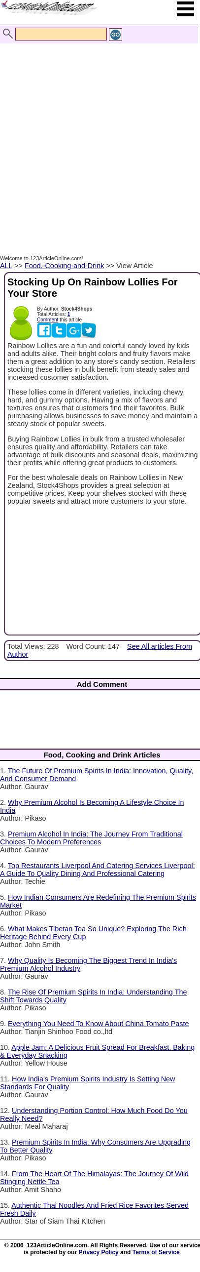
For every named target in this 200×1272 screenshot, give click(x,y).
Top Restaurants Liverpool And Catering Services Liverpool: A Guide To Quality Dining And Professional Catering (97, 869)
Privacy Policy (98, 1252)
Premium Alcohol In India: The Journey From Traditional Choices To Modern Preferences (91, 838)
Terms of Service (156, 1252)
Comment (47, 319)
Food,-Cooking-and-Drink (64, 266)
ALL (6, 266)
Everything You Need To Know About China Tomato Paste (98, 1024)
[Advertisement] (97, 143)
